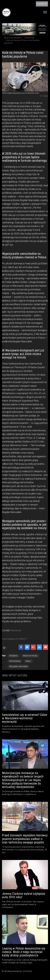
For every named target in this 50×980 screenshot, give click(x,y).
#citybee (13, 655)
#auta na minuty (30, 655)
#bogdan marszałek (18, 666)
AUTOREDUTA (42, 4)
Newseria (16, 630)
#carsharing (14, 661)
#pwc (28, 661)
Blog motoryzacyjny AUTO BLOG (6, 12)
